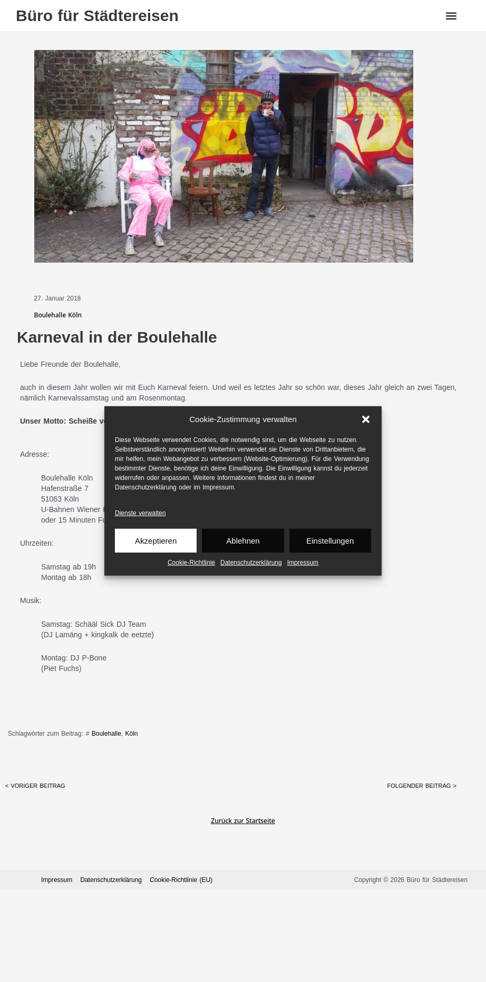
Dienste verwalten (140, 513)
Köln (131, 733)
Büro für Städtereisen (97, 15)
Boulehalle (106, 733)
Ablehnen (242, 540)
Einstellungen (330, 540)
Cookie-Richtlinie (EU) (181, 880)
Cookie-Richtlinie (191, 562)
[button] (366, 419)
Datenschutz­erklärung (251, 562)
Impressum (302, 562)
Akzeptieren (156, 540)
